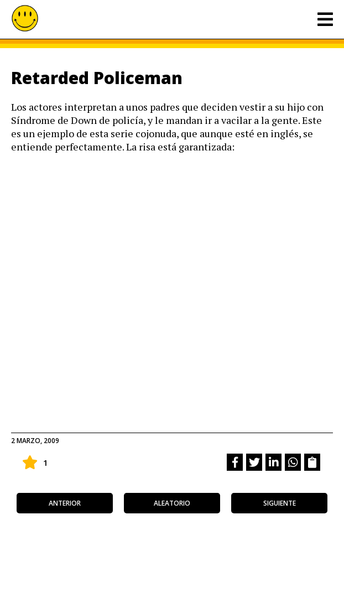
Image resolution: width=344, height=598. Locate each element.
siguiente (279, 503)
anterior (65, 503)
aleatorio (172, 503)
